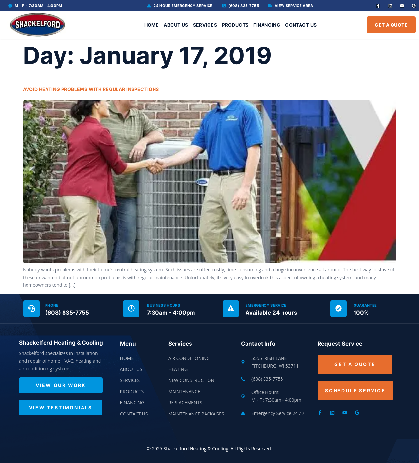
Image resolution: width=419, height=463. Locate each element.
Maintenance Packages (196, 414)
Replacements (185, 402)
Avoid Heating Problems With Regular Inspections (91, 89)
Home (151, 25)
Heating (178, 369)
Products (235, 25)
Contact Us (301, 25)
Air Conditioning (189, 358)
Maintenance (184, 391)
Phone (52, 305)
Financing (266, 25)
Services (205, 25)
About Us (176, 25)
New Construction (191, 380)
